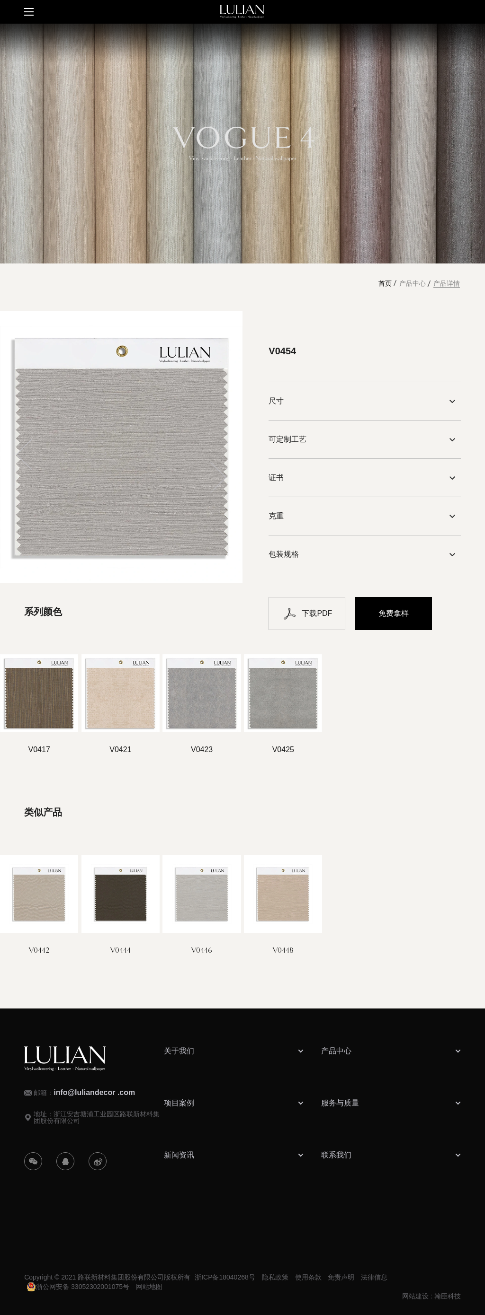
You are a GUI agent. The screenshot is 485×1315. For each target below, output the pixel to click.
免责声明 (341, 1277)
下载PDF (307, 613)
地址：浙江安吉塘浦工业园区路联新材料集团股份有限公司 (97, 1117)
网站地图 (149, 1286)
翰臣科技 (447, 1296)
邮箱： (84, 1092)
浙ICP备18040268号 (225, 1277)
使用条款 (308, 1277)
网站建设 (415, 1296)
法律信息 (374, 1277)
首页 (385, 283)
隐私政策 (275, 1277)
